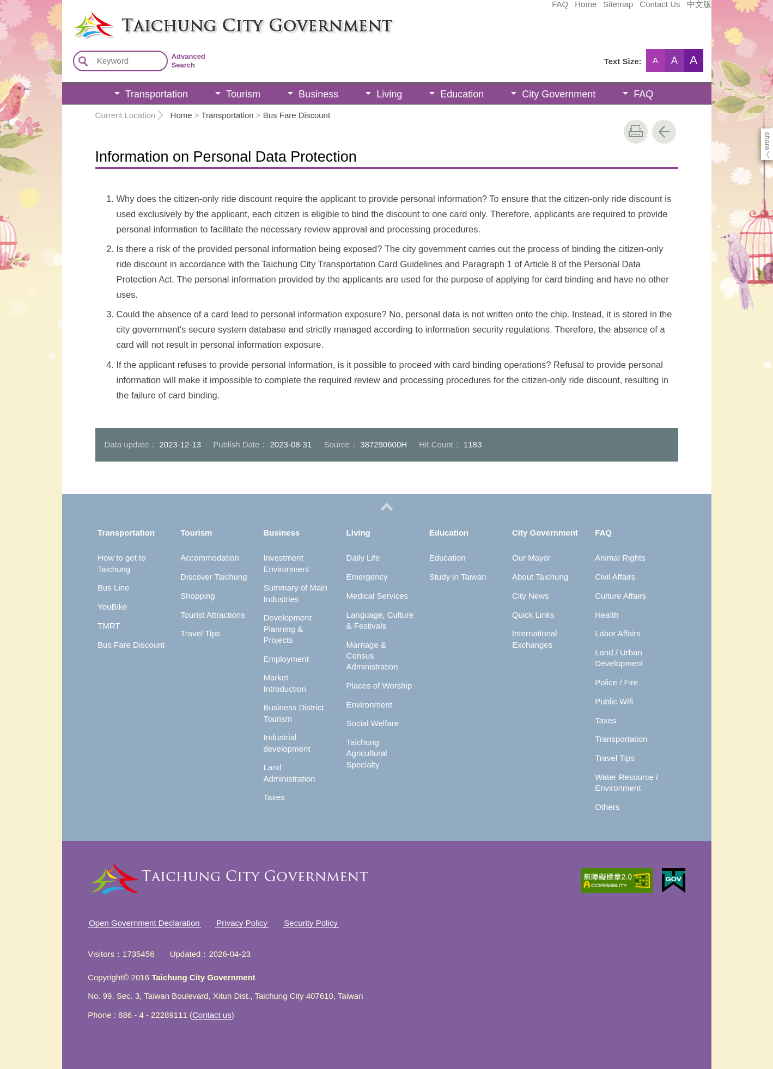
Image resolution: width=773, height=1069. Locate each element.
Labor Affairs (618, 633)
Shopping (197, 595)
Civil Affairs (615, 576)
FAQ (478, 9)
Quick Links (533, 614)
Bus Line (113, 587)
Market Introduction (284, 683)
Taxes (273, 797)
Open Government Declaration (144, 922)
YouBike (112, 606)
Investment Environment (286, 563)
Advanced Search (188, 60)
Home (504, 9)
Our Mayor (531, 557)
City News (530, 595)
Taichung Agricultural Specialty (366, 753)
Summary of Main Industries (295, 593)
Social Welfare (372, 723)
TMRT (109, 625)
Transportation (156, 94)
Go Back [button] (664, 132)
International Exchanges (534, 639)
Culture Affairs (620, 595)
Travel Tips (200, 633)
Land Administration (289, 773)
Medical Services (377, 595)
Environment (369, 704)
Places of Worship (379, 685)
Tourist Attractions (212, 614)
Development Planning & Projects (287, 628)
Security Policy (310, 922)
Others (607, 807)
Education (462, 94)
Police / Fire (616, 682)
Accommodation (209, 557)
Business (318, 94)
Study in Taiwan (457, 576)
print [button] (636, 132)
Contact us (212, 1014)
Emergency (367, 576)
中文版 (617, 9)
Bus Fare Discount (296, 115)
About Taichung (540, 576)
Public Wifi (614, 701)
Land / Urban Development (619, 658)
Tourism (243, 94)
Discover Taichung (213, 576)
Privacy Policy (241, 922)
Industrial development (286, 743)
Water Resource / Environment (626, 782)
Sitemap (536, 9)
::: (65, 15)
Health (606, 614)
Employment (285, 658)
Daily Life (363, 557)
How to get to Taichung (121, 563)
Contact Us (578, 9)
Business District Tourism (293, 713)
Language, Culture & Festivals (379, 620)
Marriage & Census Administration (372, 656)
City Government (558, 94)
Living (389, 94)
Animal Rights (620, 557)
